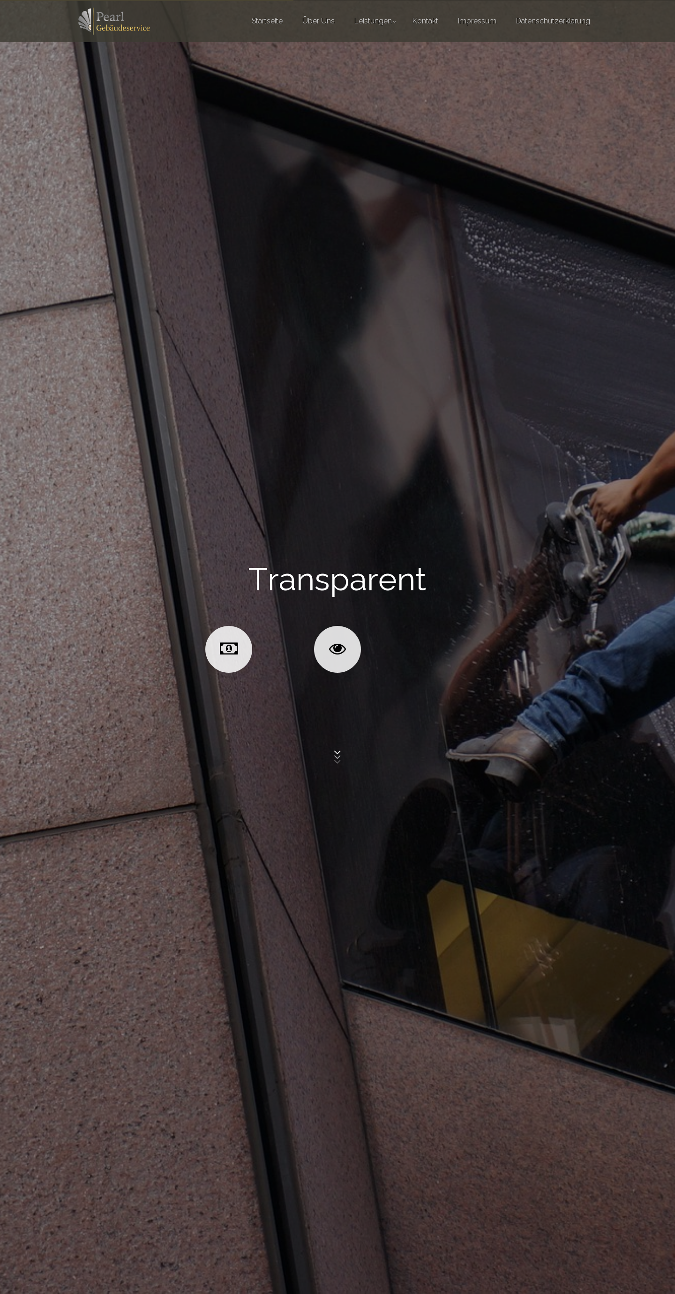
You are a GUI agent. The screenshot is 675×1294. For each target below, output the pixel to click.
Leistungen (373, 20)
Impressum (477, 20)
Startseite (267, 20)
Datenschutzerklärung (553, 20)
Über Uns (318, 20)
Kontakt (425, 20)
